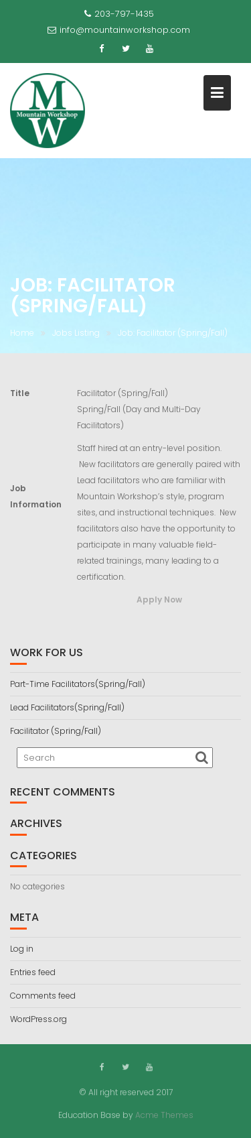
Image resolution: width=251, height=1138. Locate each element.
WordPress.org (38, 1019)
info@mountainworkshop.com (119, 29)
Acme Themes (164, 1114)
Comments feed (43, 995)
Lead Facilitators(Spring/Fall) (67, 707)
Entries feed (33, 972)
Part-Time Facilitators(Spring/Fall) (77, 684)
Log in (21, 948)
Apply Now (159, 599)
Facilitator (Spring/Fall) (55, 731)
